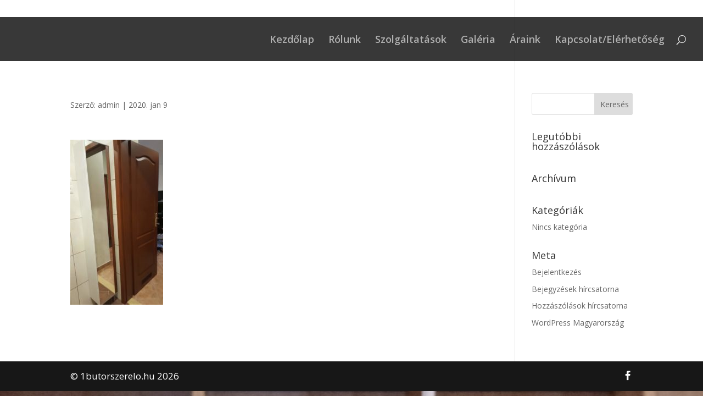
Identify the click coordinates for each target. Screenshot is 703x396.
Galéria (478, 40)
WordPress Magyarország (578, 322)
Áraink (525, 40)
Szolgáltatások (411, 40)
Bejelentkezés (557, 272)
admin (109, 105)
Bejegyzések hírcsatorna (575, 289)
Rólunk (344, 40)
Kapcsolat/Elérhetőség (610, 40)
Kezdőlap (292, 40)
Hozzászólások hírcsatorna (580, 305)
